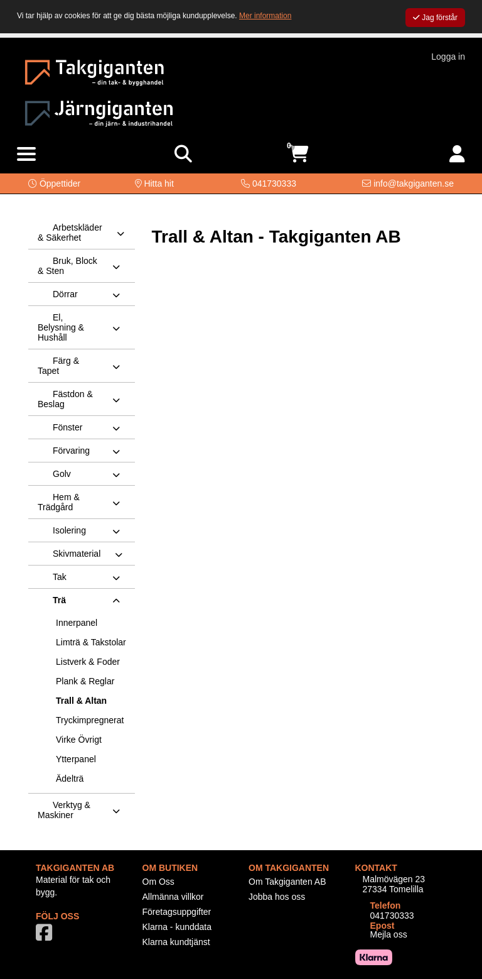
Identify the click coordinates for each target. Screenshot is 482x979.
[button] (54, 183)
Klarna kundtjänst (176, 942)
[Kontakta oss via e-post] (408, 183)
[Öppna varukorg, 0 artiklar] (299, 154)
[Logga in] (457, 154)
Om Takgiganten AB (287, 882)
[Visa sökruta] (183, 154)
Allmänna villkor (173, 897)
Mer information (265, 15)
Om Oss (158, 882)
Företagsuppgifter (177, 912)
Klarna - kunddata (177, 927)
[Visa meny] (26, 154)
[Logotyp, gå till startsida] (94, 71)
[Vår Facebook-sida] (46, 936)
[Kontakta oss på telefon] (268, 183)
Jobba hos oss (277, 897)
